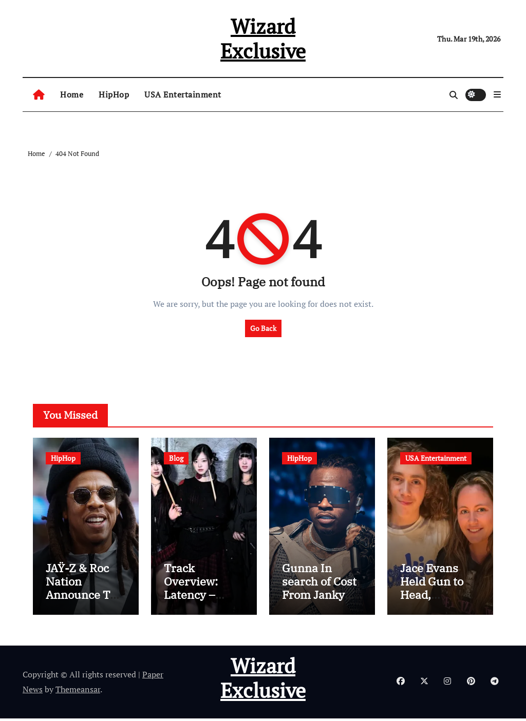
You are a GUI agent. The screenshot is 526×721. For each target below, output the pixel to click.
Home (71, 94)
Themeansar (77, 691)
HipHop (114, 94)
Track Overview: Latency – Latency (191, 590)
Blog (176, 458)
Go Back (263, 328)
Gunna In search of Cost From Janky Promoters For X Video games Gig (321, 604)
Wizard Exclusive (263, 38)
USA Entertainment (182, 94)
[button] (497, 94)
